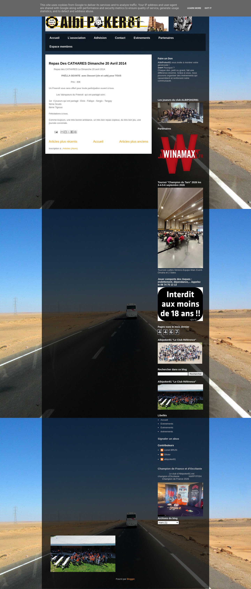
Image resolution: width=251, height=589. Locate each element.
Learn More (194, 8)
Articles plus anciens (133, 141)
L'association (77, 37)
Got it (208, 8)
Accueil (54, 37)
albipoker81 (170, 459)
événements (167, 431)
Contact (120, 37)
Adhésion (100, 37)
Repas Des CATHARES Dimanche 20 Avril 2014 (87, 63)
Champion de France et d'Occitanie (180, 468)
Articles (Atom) (70, 148)
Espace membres (61, 46)
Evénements (167, 427)
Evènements (142, 37)
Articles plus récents (63, 141)
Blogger (131, 579)
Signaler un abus (168, 438)
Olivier (167, 454)
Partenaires (166, 37)
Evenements (167, 423)
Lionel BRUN (170, 450)
